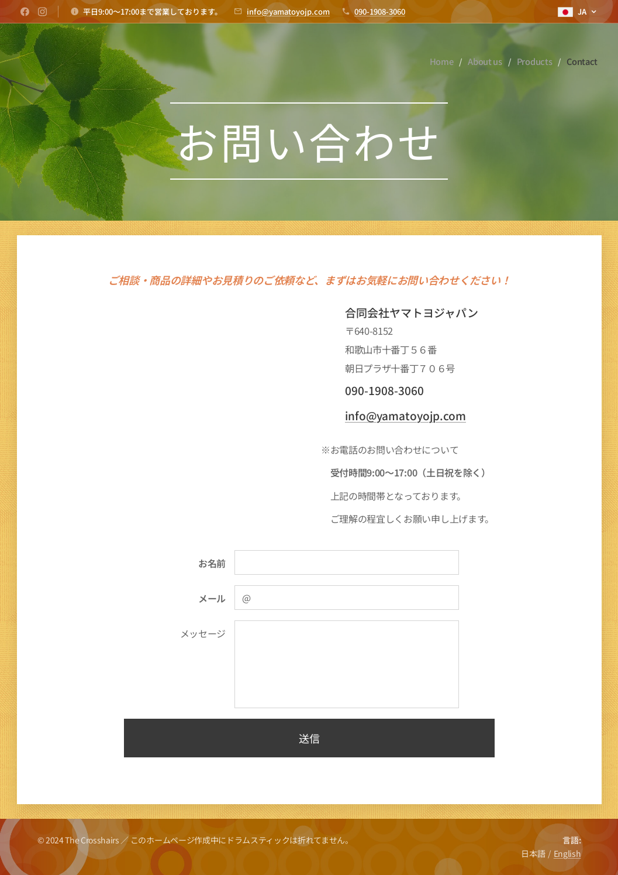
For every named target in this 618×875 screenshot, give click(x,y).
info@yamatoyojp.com (288, 11)
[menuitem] (441, 61)
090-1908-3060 (379, 11)
